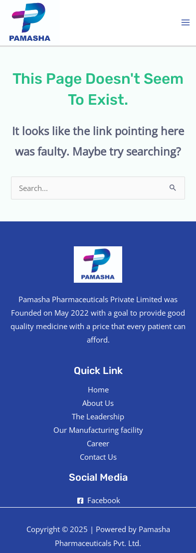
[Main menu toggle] (185, 22)
